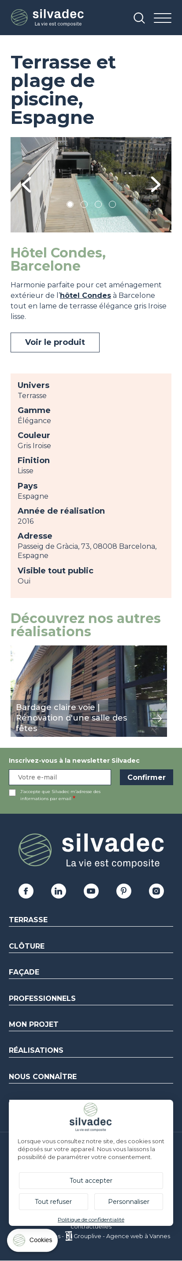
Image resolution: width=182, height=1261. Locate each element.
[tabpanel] (91, 184)
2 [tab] (84, 206)
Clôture (27, 946)
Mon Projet (34, 1024)
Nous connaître (43, 1077)
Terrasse (28, 920)
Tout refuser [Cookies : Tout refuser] (53, 1202)
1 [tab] (70, 206)
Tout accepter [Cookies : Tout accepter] (91, 1181)
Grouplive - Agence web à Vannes (122, 1235)
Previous (26, 185)
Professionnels (42, 998)
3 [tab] (98, 206)
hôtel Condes (85, 295)
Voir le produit (55, 342)
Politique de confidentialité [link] (91, 1219)
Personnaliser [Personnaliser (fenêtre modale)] (128, 1202)
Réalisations (36, 1050)
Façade (24, 972)
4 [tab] (112, 206)
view (18, 650)
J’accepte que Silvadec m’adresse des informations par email (60, 795)
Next (156, 185)
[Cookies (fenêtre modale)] (33, 1242)
